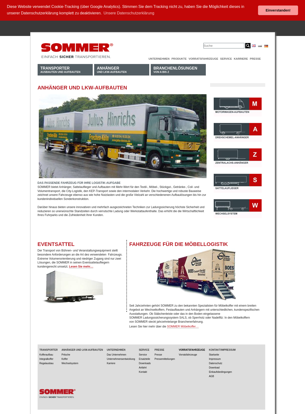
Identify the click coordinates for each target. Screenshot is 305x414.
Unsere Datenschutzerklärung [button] (129, 13)
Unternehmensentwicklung (121, 358)
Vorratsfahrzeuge (203, 58)
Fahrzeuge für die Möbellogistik (178, 243)
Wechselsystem (70, 362)
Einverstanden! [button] (278, 10)
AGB (211, 375)
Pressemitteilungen (165, 358)
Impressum (215, 358)
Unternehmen (159, 58)
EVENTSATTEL (56, 243)
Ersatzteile (144, 358)
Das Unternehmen (116, 354)
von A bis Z (175, 69)
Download (214, 367)
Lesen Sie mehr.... (81, 266)
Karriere (241, 58)
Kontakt (143, 371)
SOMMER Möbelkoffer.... (183, 326)
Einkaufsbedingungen (220, 371)
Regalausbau (47, 362)
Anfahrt (143, 367)
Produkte (179, 58)
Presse (255, 58)
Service (226, 58)
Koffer (65, 358)
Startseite (214, 354)
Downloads (145, 362)
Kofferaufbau (46, 354)
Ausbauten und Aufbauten (60, 69)
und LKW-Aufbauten (112, 69)
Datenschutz (215, 362)
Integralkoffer (46, 358)
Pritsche (66, 354)
